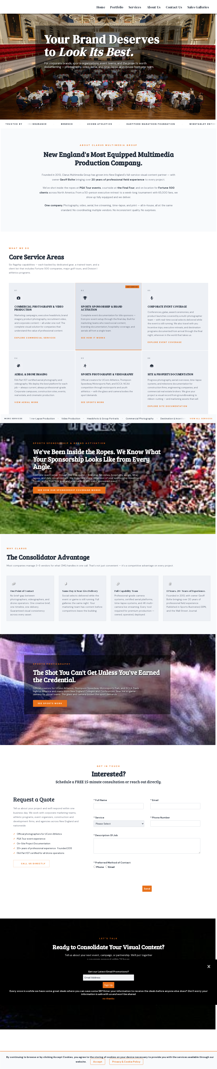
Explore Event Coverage (165, 342)
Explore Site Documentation (167, 406)
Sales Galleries (198, 7)
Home (101, 7)
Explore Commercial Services (35, 338)
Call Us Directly (31, 863)
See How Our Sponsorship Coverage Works (69, 490)
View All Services (201, 418)
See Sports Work (92, 402)
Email (111, 867)
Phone (100, 867)
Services (135, 7)
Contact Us (174, 7)
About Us (154, 7)
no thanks (108, 998)
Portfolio (116, 7)
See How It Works (93, 338)
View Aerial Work (26, 402)
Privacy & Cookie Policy (126, 1061)
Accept (97, 1061)
